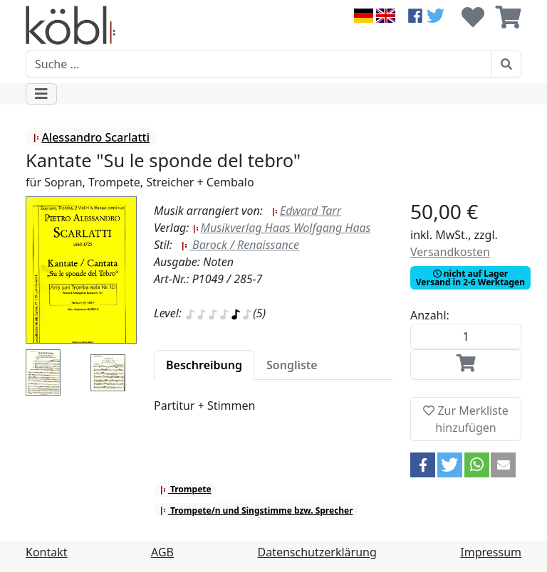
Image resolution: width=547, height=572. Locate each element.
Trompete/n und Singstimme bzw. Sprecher (256, 510)
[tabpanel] (273, 414)
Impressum (490, 552)
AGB (162, 552)
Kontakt (47, 552)
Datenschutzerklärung (317, 552)
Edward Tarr (306, 210)
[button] (422, 464)
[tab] (204, 365)
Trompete (186, 489)
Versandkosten (450, 252)
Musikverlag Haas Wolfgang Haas (281, 227)
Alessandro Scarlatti (91, 137)
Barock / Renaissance (240, 245)
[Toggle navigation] (41, 94)
